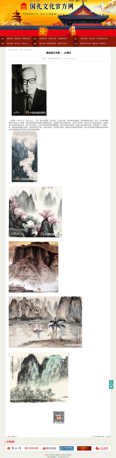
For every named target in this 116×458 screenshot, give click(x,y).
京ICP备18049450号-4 (63, 457)
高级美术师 (43, 38)
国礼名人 (25, 43)
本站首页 (71, 1)
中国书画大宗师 (102, 38)
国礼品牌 (10, 43)
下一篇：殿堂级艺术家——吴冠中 (101, 436)
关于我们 (47, 455)
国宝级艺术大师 (85, 43)
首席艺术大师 (62, 43)
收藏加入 (77, 1)
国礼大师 (42, 43)
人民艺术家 (84, 38)
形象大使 (95, 43)
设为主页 (84, 1)
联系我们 (103, 43)
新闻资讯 (10, 38)
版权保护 (58, 455)
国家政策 (18, 38)
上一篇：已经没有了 (11, 436)
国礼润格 (92, 38)
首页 (21, 50)
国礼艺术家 (52, 38)
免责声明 (63, 455)
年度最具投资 (62, 38)
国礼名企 (18, 43)
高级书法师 (26, 38)
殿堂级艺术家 (51, 43)
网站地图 (52, 455)
